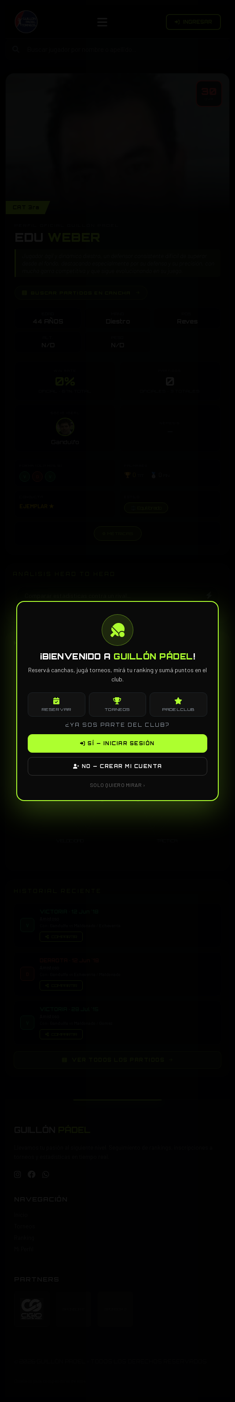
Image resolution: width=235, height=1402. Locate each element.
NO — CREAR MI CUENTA (117, 766)
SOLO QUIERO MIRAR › (118, 785)
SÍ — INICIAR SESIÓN (117, 743)
